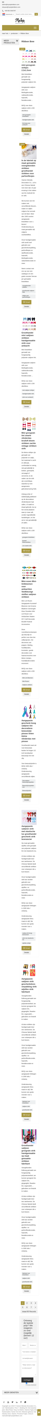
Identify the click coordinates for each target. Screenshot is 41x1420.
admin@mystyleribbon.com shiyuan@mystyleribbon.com (11, 6)
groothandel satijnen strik (28, 291)
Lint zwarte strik (26, 545)
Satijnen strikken (27, 685)
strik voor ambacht (27, 397)
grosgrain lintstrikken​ (28, 537)
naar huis (5, 33)
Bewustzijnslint (26, 790)
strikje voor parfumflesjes (26, 296)
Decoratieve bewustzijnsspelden (28, 781)
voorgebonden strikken (26, 286)
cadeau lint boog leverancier (27, 933)
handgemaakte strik (28, 120)
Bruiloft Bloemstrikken (26, 541)
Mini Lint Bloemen (27, 678)
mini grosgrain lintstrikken (26, 115)
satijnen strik (26, 1106)
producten (14, 33)
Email (26, 129)
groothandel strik (27, 1110)
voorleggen (27, 1380)
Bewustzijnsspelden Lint (28, 786)
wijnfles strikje (26, 943)
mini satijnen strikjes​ (28, 390)
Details (26, 134)
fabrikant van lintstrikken (26, 1102)
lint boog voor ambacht (26, 124)
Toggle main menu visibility (35, 27)
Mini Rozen (25, 681)
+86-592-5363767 (10, 11)
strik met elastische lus (28, 938)
